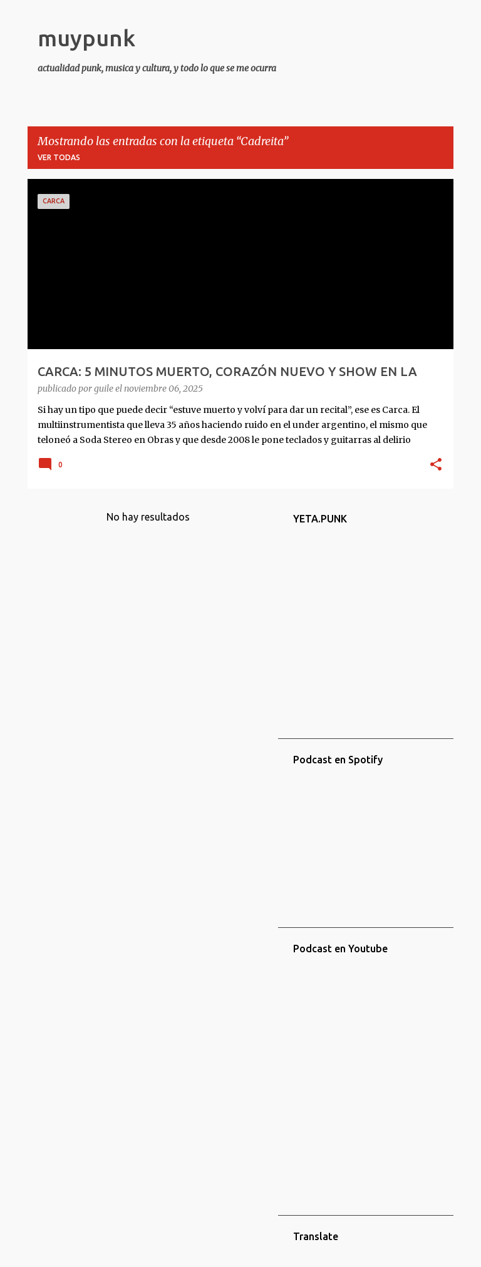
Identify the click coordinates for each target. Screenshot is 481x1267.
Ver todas (59, 157)
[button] (435, 465)
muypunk (86, 38)
